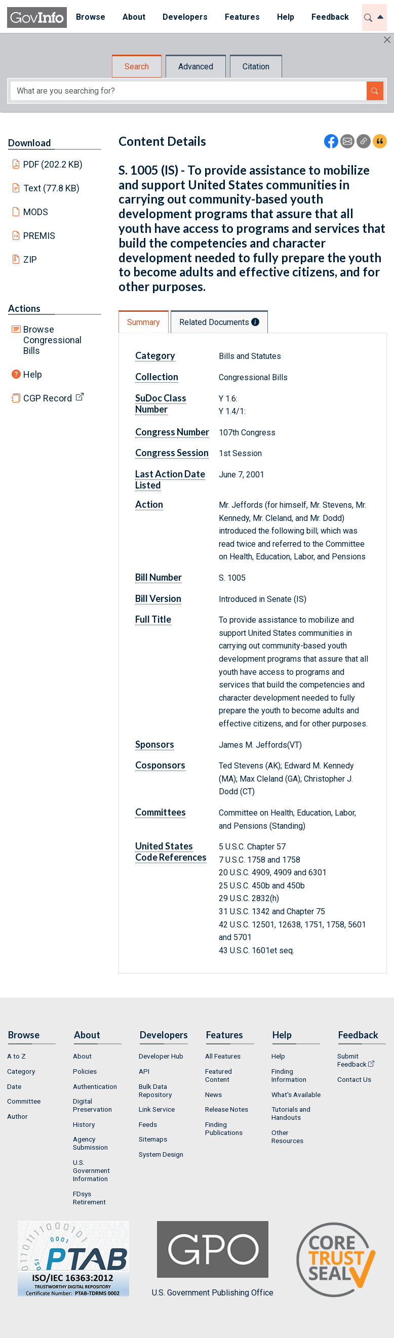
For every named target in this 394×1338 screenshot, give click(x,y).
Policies (85, 1071)
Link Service (157, 1109)
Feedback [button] (329, 17)
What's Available (296, 1094)
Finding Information (288, 1075)
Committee (24, 1101)
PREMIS (39, 235)
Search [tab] (137, 66)
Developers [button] (184, 17)
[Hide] (387, 40)
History (84, 1124)
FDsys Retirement (89, 1198)
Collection (156, 376)
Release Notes (226, 1109)
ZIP (30, 259)
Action (149, 504)
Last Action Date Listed (170, 479)
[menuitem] (90, 17)
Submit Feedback (352, 1060)
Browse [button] (90, 17)
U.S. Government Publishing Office (212, 1259)
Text (51, 188)
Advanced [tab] (195, 66)
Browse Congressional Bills (52, 340)
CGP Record (47, 398)
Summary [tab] (143, 322)
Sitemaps (153, 1139)
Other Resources (287, 1136)
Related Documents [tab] (219, 322)
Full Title (153, 619)
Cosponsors (160, 765)
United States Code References (171, 851)
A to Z (16, 1056)
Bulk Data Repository (155, 1090)
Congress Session (172, 452)
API (144, 1071)
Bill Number (158, 577)
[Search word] (189, 91)
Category (155, 355)
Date (14, 1086)
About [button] (133, 17)
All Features (223, 1056)
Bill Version (158, 598)
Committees (160, 812)
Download (29, 142)
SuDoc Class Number (160, 403)
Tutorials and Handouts (290, 1113)
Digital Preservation (92, 1105)
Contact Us (354, 1079)
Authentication (95, 1086)
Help (32, 374)
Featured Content (218, 1075)
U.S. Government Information (91, 1170)
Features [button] (241, 17)
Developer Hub (161, 1056)
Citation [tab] (256, 66)
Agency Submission (90, 1143)
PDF (53, 164)
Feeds (148, 1124)
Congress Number (172, 431)
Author (17, 1116)
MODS (35, 212)
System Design (161, 1154)
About (82, 1056)
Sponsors (154, 744)
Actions (24, 308)
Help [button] (285, 17)
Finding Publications (224, 1128)
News (213, 1094)
